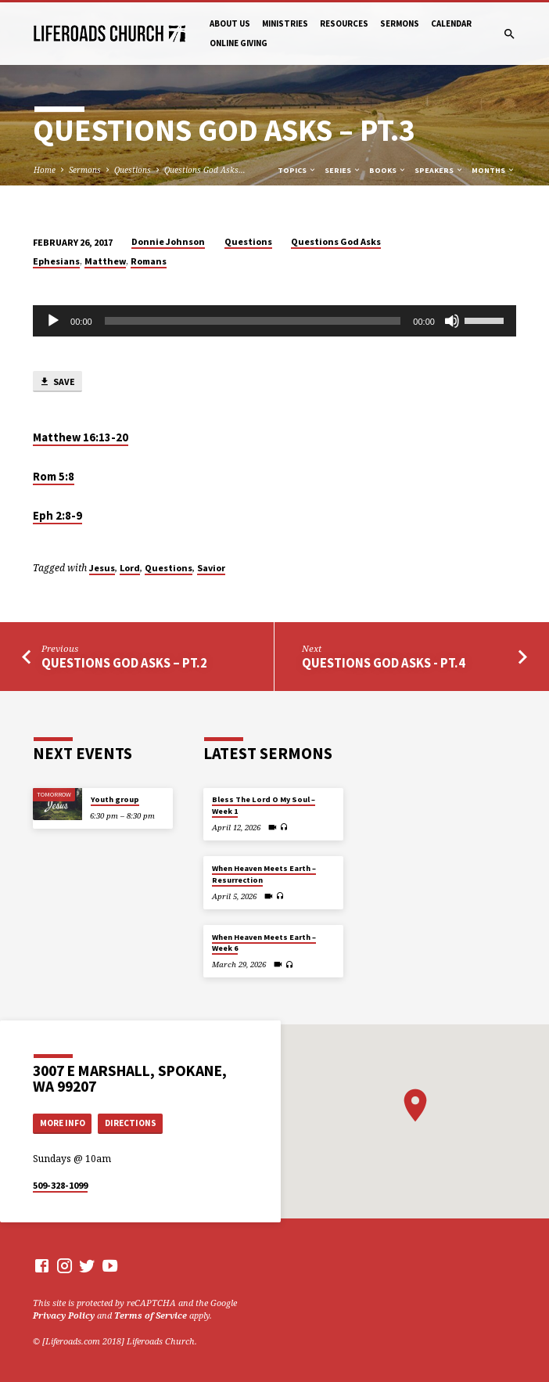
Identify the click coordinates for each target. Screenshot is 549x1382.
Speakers (439, 170)
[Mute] (452, 321)
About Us (230, 23)
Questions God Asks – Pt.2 (124, 663)
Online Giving (238, 43)
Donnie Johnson (168, 241)
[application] (274, 321)
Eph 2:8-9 (57, 516)
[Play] (53, 321)
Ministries (285, 23)
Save (57, 382)
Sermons (399, 23)
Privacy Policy (64, 1315)
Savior (211, 568)
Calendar (451, 23)
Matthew (105, 261)
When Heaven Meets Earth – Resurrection (264, 873)
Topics (297, 170)
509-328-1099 (60, 1185)
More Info (62, 1122)
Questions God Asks (336, 241)
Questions (132, 169)
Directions (130, 1122)
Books (388, 170)
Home (45, 169)
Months (493, 170)
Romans (149, 261)
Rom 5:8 (53, 477)
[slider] (253, 321)
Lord (130, 568)
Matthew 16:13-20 (80, 437)
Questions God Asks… (205, 169)
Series (343, 170)
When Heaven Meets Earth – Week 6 (264, 942)
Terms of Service (150, 1315)
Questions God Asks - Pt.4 (383, 663)
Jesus (102, 568)
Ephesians (56, 261)
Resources (344, 23)
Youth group (115, 799)
